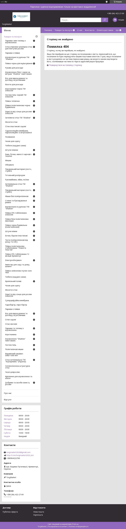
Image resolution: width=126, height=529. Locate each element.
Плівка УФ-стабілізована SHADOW (16, 214)
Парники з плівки (12, 53)
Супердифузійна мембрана (17, 301)
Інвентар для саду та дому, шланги (17, 266)
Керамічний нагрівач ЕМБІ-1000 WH (14, 355)
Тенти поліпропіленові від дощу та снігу (16, 241)
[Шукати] (104, 20)
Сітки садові (10, 320)
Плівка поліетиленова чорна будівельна (17, 106)
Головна (48, 30)
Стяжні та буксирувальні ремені (16, 202)
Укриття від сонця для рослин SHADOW (18, 113)
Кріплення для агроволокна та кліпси (18, 377)
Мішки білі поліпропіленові (16, 196)
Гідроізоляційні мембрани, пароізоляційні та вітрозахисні (18, 132)
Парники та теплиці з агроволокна (14, 329)
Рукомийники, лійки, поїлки (17, 180)
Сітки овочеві (11, 324)
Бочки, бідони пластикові (16, 236)
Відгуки (7, 399)
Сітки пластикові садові (15, 127)
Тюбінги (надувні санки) (15, 146)
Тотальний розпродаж (15, 175)
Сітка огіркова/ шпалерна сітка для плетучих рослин (18, 48)
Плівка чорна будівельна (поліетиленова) (16, 226)
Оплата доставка (105, 30)
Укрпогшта (38, 515)
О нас (79, 30)
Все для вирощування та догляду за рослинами (16, 79)
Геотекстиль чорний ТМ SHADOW (15, 96)
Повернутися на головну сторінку (65, 65)
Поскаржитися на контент (57, 526)
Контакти (89, 30)
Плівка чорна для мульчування (18, 64)
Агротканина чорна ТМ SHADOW (15, 90)
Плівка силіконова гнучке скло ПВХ (18, 272)
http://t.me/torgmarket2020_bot (20, 455)
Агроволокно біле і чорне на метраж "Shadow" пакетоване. (18, 73)
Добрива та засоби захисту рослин (17, 384)
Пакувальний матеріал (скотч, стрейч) (18, 170)
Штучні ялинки (11, 150)
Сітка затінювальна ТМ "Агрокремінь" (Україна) (15, 361)
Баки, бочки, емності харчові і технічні (18, 155)
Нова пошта (38, 512)
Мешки (8, 161)
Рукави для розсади (14, 68)
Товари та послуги (63, 30)
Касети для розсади (14, 85)
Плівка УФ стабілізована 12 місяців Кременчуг (17, 255)
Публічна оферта (10, 512)
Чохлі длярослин (12, 372)
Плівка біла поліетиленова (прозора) (16, 220)
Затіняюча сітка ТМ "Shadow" (18, 118)
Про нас (8, 393)
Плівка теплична (12, 101)
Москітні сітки (11, 122)
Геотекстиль (10, 345)
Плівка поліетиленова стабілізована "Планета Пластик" (15, 248)
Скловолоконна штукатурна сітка (17, 367)
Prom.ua (75, 524)
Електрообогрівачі (13, 260)
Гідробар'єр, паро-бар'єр (16, 305)
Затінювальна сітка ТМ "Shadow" (15, 185)
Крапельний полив (13, 281)
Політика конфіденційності (78, 526)
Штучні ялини (11, 231)
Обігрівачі (9, 165)
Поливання (10, 137)
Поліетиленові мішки (14, 349)
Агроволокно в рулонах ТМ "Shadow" (17, 58)
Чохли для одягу (12, 141)
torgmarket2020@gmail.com (18, 452)
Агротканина (10, 335)
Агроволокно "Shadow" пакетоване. (15, 340)
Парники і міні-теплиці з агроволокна (15, 42)
